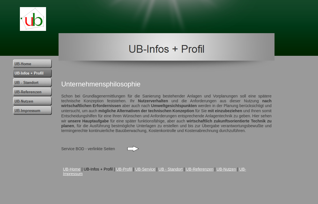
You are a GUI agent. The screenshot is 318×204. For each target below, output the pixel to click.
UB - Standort (171, 169)
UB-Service (145, 169)
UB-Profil (124, 169)
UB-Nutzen (226, 169)
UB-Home (71, 169)
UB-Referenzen (199, 169)
